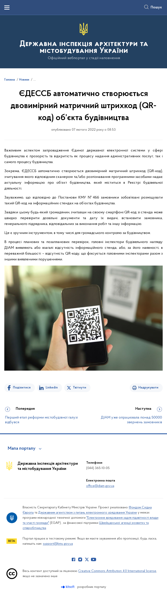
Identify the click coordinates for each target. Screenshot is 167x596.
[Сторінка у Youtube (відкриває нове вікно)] (93, 559)
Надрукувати (148, 387)
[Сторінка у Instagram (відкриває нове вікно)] (80, 559)
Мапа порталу (22, 448)
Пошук (156, 7)
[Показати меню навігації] (7, 7)
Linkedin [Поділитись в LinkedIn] (52, 387)
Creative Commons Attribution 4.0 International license (117, 571)
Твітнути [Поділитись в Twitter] (79, 387)
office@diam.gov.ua (100, 486)
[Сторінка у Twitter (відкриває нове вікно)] (86, 559)
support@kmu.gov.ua (58, 544)
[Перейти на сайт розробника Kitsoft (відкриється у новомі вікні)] (68, 586)
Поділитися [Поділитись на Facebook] (22, 387)
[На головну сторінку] (83, 41)
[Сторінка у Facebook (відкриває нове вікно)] (73, 559)
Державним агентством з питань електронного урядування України (87, 512)
